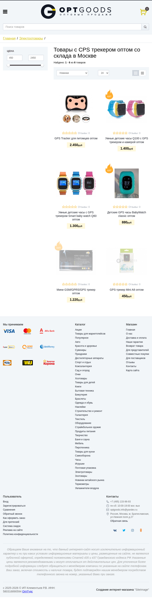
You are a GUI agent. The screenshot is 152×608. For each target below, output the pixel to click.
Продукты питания (85, 431)
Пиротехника (82, 447)
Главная (9, 38)
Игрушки (79, 463)
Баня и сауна (82, 439)
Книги (78, 386)
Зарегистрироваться (14, 505)
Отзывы (130, 362)
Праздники (81, 354)
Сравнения (9, 509)
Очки (78, 374)
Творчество (81, 435)
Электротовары (31, 38)
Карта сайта (132, 370)
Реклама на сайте (13, 530)
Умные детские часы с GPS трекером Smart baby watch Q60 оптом (76, 216)
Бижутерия (81, 394)
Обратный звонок (12, 513)
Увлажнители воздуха (87, 488)
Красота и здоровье (86, 346)
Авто (77, 342)
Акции (78, 329)
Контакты (131, 366)
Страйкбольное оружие (88, 427)
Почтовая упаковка (85, 468)
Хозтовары (81, 378)
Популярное (81, 337)
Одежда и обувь (84, 402)
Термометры (82, 484)
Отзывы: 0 (84, 133)
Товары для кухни (85, 451)
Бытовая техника (84, 390)
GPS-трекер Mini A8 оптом (127, 289)
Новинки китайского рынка (89, 480)
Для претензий (11, 522)
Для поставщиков (135, 358)
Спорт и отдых (83, 362)
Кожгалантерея (83, 366)
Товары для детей (85, 382)
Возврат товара (134, 346)
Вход (5, 501)
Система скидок (12, 526)
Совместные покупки (137, 354)
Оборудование (83, 423)
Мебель (79, 443)
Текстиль (80, 419)
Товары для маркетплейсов (90, 333)
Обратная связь (119, 521)
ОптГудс (27, 591)
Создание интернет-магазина (115, 589)
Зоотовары (81, 476)
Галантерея (81, 415)
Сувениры (80, 350)
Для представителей (137, 350)
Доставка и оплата (136, 337)
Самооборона (82, 455)
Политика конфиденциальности (20, 534)
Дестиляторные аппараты (89, 358)
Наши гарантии (134, 342)
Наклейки (80, 407)
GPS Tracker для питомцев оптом (76, 138)
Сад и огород (82, 370)
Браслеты (80, 398)
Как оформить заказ (14, 518)
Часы (78, 459)
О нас (129, 333)
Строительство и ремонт (88, 411)
